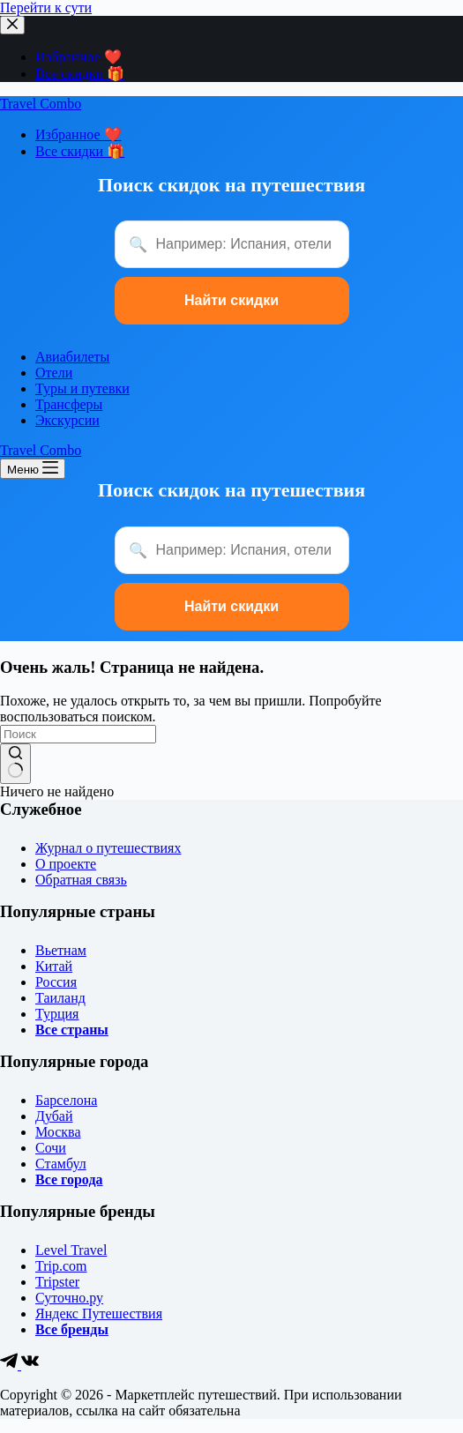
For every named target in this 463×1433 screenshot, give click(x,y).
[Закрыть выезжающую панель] (12, 25)
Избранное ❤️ (78, 56)
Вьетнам (60, 950)
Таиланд (60, 997)
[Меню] (32, 469)
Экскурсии (67, 420)
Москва (58, 1131)
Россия (56, 981)
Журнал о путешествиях (108, 847)
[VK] (30, 1364)
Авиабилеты (72, 356)
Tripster (57, 1281)
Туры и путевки (82, 388)
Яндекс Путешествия (98, 1313)
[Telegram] (10, 1364)
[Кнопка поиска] (15, 763)
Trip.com (61, 1265)
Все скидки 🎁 (79, 73)
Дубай (54, 1115)
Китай (53, 966)
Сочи (50, 1147)
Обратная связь (81, 879)
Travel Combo (40, 103)
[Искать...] (78, 734)
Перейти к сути (46, 7)
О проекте (65, 863)
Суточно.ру (69, 1297)
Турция (56, 1013)
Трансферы (68, 404)
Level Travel (71, 1250)
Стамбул (60, 1163)
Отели (53, 372)
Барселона (66, 1100)
